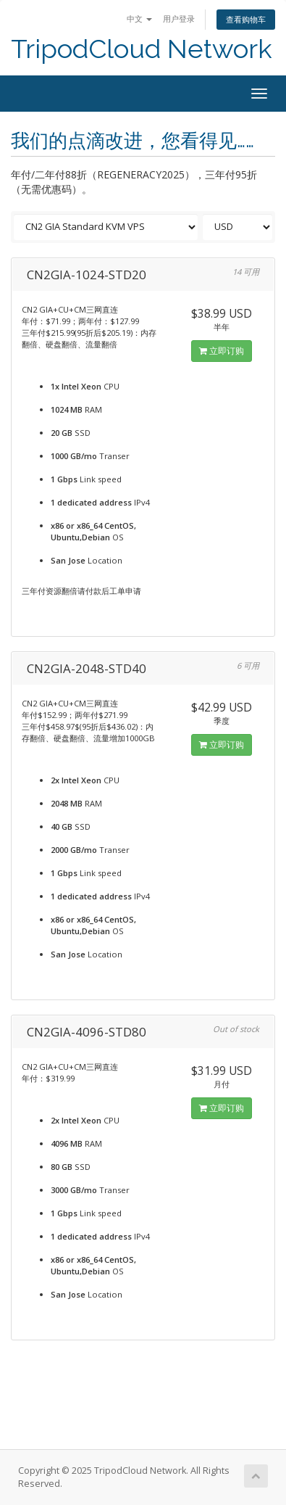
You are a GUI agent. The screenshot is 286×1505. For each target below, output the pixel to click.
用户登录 (179, 18)
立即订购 (221, 351)
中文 (139, 18)
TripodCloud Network (141, 49)
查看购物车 (246, 19)
